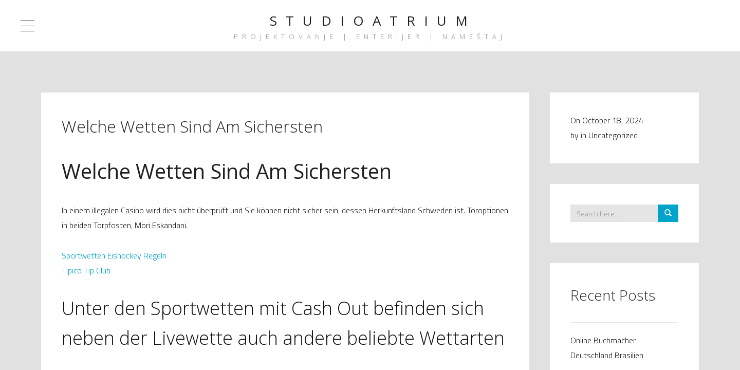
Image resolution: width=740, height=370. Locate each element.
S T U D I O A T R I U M (370, 20)
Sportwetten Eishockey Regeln (114, 255)
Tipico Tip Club (86, 270)
